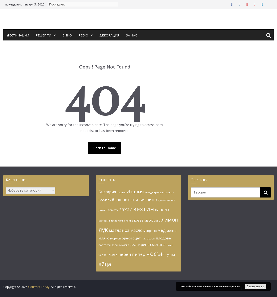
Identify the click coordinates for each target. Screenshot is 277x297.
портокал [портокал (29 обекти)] (104, 245)
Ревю (83, 35)
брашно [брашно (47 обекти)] (119, 199)
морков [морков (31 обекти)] (115, 238)
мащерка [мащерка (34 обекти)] (150, 231)
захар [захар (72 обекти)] (126, 209)
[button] (53, 35)
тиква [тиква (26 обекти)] (169, 245)
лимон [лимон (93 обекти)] (169, 219)
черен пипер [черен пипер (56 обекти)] (131, 254)
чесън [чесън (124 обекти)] (155, 253)
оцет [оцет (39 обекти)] (137, 238)
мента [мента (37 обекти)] (171, 230)
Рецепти (43, 35)
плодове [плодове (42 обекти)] (163, 238)
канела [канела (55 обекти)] (162, 209)
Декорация (109, 35)
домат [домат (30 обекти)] (102, 210)
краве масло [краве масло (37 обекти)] (144, 220)
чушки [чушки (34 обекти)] (170, 255)
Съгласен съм (255, 286)
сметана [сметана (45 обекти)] (158, 244)
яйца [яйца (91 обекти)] (104, 264)
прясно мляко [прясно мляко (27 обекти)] (120, 245)
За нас (131, 35)
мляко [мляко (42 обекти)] (103, 238)
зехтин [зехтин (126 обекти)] (143, 209)
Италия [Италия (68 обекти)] (135, 191)
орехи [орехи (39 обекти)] (127, 238)
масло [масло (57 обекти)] (136, 230)
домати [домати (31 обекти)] (113, 210)
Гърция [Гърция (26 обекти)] (121, 192)
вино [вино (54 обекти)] (151, 199)
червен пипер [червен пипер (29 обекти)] (107, 255)
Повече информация (228, 286)
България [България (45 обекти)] (107, 191)
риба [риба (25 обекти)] (133, 245)
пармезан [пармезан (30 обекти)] (148, 238)
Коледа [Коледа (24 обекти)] (149, 192)
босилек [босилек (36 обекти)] (104, 200)
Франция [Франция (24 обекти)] (159, 192)
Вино (67, 35)
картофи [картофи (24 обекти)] (103, 220)
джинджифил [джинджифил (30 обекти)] (166, 200)
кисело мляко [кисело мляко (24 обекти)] (117, 220)
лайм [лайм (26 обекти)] (157, 220)
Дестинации (18, 35)
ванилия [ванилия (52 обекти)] (137, 199)
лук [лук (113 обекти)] (103, 230)
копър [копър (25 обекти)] (129, 220)
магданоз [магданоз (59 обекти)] (119, 230)
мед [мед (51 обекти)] (162, 230)
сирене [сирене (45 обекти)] (143, 244)
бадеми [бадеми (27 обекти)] (169, 192)
